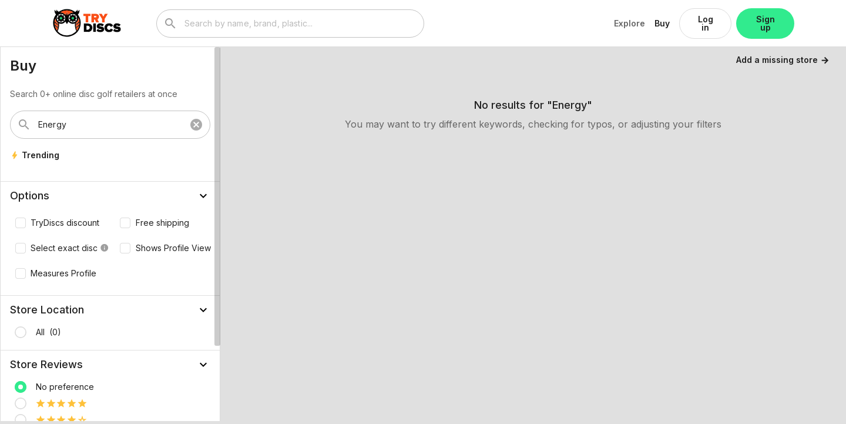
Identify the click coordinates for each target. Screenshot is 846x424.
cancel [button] (196, 125)
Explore (629, 23)
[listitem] (110, 332)
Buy (662, 23)
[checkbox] (54, 222)
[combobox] (300, 23)
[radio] (20, 332)
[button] (110, 196)
